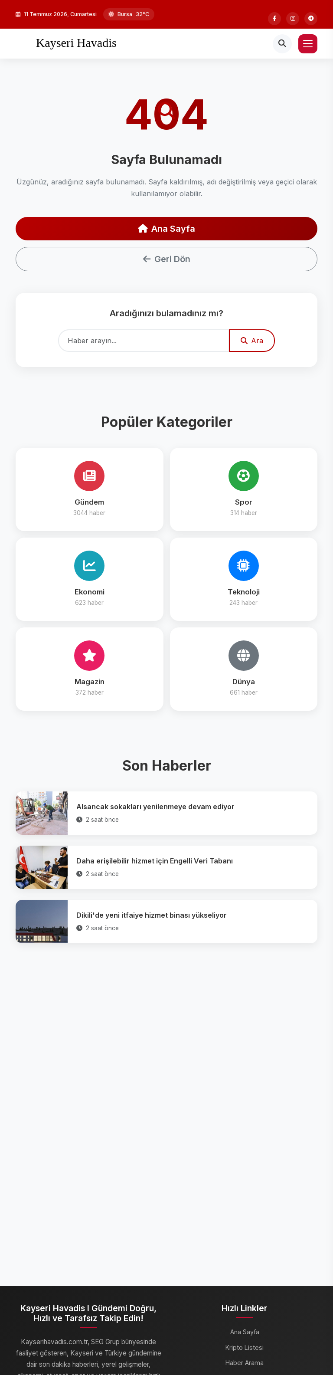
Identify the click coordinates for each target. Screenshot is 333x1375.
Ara (252, 340)
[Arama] (282, 43)
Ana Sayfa (166, 228)
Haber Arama (244, 1362)
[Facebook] (274, 18)
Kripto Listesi (244, 1347)
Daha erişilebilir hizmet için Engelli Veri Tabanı (154, 861)
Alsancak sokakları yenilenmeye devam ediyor (155, 806)
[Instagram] (292, 18)
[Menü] (307, 43)
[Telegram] (310, 18)
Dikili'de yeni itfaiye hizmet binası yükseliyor (151, 915)
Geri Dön (166, 259)
